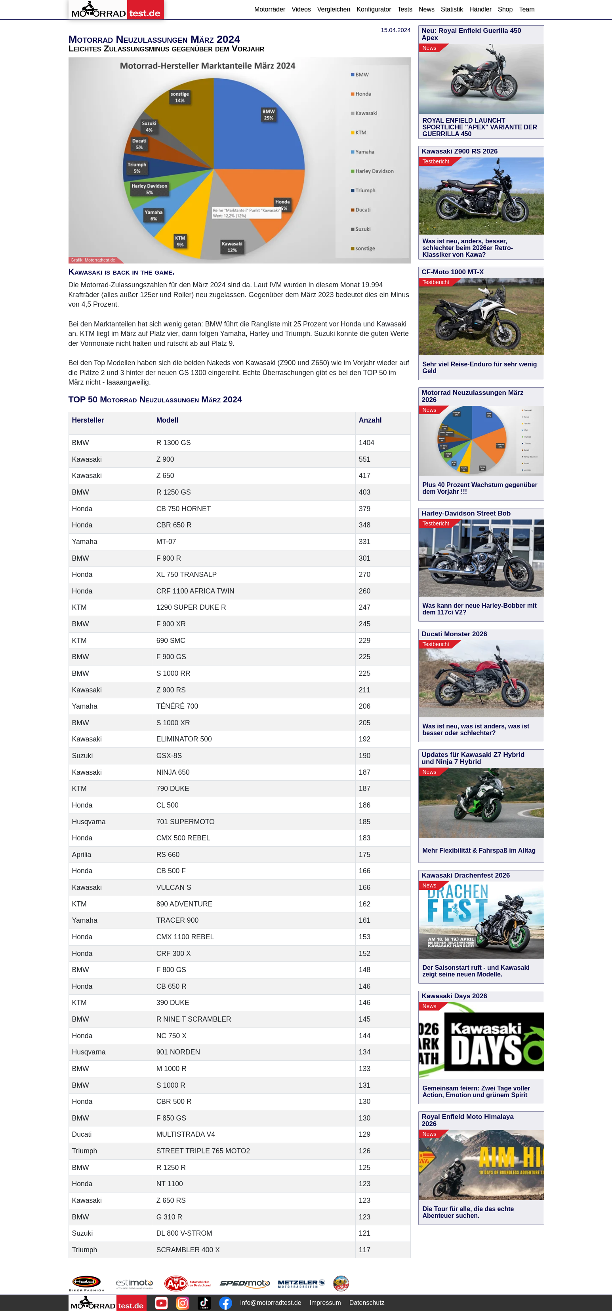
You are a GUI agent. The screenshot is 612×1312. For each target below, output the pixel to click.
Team (526, 9)
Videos (301, 9)
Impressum (325, 1302)
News (427, 9)
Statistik (452, 9)
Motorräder (269, 9)
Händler (480, 9)
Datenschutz (367, 1302)
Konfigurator (374, 9)
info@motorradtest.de (270, 1302)
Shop (505, 9)
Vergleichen (334, 9)
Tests (405, 9)
